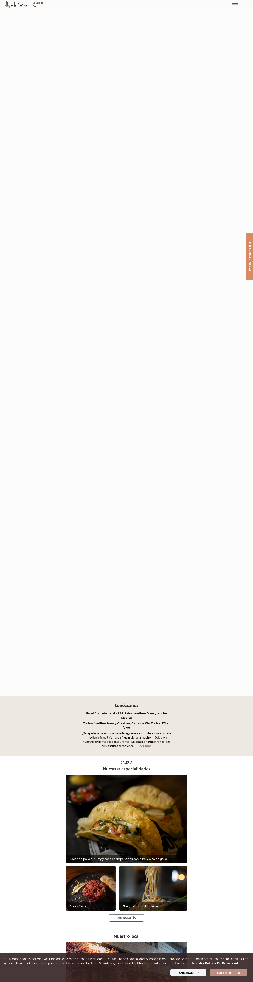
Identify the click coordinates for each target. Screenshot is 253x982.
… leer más (142, 746)
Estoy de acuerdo (228, 973)
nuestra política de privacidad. (215, 963)
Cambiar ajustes (188, 973)
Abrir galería (126, 917)
